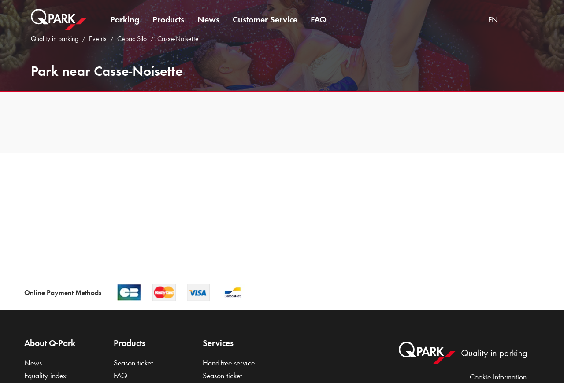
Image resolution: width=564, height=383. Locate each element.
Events (98, 38)
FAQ (319, 19)
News (208, 19)
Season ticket (133, 363)
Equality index (45, 375)
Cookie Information (498, 377)
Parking (124, 19)
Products (168, 19)
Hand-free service (229, 363)
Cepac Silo (132, 38)
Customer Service (265, 19)
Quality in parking (54, 38)
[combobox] (498, 21)
